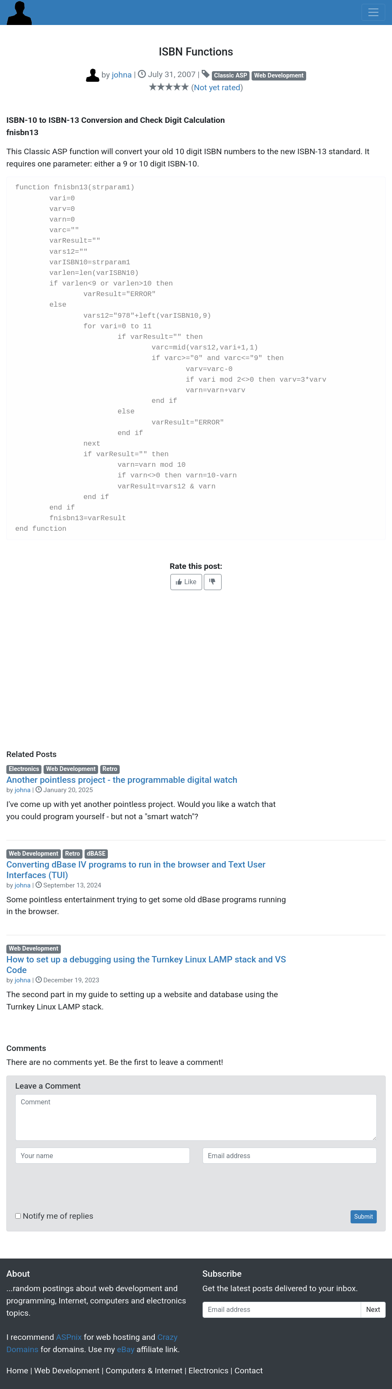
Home (17, 1370)
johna (23, 790)
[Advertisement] (196, 669)
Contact (249, 1370)
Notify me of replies (54, 1216)
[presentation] (79, 1186)
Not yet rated (217, 87)
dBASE (96, 853)
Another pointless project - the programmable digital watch (121, 780)
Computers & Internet (144, 1370)
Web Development (279, 75)
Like (186, 582)
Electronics (24, 769)
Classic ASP (230, 75)
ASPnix (69, 1337)
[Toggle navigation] (373, 12)
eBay (126, 1349)
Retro (109, 769)
